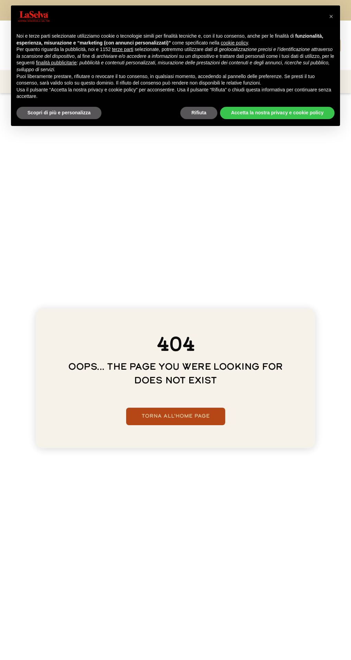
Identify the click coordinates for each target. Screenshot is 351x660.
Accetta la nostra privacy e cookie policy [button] (277, 112)
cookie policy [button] (234, 43)
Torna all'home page (176, 416)
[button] (331, 16)
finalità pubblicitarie (56, 62)
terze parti (122, 49)
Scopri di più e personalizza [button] (58, 112)
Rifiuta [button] (198, 112)
